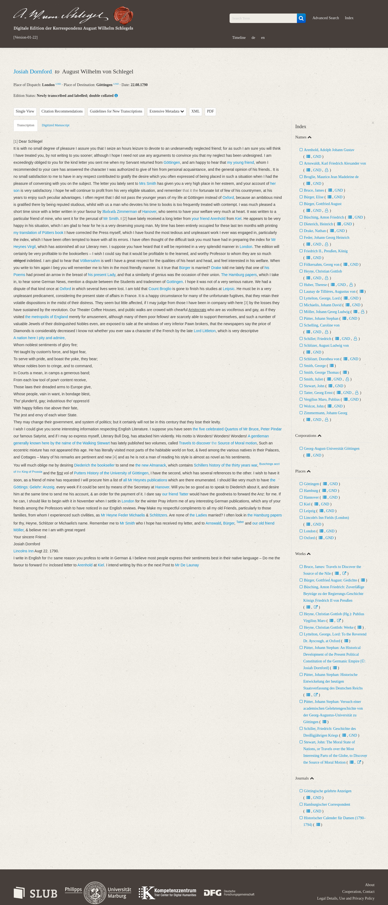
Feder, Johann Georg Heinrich (326, 238)
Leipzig (310, 511)
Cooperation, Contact (358, 892)
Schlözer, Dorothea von (322, 359)
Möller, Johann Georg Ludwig (327, 312)
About (370, 885)
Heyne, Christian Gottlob (323, 271)
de (253, 38)
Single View (25, 111)
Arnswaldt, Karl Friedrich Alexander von (335, 163)
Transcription (25, 125)
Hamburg (311, 491)
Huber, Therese (315, 285)
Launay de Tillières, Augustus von (330, 292)
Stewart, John (314, 386)
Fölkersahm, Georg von (322, 265)
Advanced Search (326, 18)
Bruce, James (314, 190)
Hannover (311, 497)
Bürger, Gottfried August (323, 204)
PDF (210, 111)
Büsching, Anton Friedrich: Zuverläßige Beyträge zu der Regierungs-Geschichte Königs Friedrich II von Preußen (333, 594)
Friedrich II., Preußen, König (326, 251)
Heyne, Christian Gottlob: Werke (329, 627)
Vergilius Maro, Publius (322, 399)
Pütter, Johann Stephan (321, 319)
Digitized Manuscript (55, 125)
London (310, 531)
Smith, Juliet (313, 379)
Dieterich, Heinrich (319, 224)
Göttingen (311, 484)
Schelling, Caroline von (322, 325)
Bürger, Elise (314, 197)
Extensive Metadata (167, 111)
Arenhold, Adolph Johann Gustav (329, 150)
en (263, 38)
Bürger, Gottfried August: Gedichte (330, 580)
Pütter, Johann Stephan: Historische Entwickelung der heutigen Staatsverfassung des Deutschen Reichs (333, 681)
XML (195, 111)
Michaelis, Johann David (323, 305)
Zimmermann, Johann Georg (325, 413)
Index (349, 18)
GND (58, 84)
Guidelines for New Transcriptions (116, 111)
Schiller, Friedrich (317, 339)
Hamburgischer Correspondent (327, 804)
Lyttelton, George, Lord (322, 298)
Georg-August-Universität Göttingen (331, 449)
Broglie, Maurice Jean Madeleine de (331, 177)
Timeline (239, 38)
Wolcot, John (314, 406)
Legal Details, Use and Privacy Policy (346, 898)
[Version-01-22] (25, 37)
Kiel (307, 504)
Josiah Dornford (33, 71)
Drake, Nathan (315, 231)
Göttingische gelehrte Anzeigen (328, 791)
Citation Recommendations (62, 111)
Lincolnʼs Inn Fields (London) (326, 518)
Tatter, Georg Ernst (318, 393)
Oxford (309, 538)
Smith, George (315, 366)
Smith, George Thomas (321, 372)
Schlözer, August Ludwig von (326, 345)
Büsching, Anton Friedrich (324, 217)
